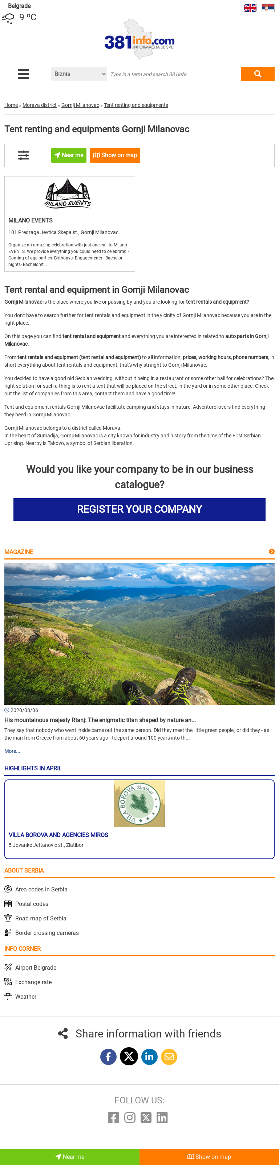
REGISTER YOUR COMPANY (139, 509)
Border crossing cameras (47, 932)
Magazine (18, 552)
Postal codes (31, 903)
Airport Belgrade (35, 967)
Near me (70, 1156)
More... (12, 751)
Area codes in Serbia (41, 889)
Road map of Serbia (40, 918)
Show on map (209, 1156)
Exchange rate (33, 982)
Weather (25, 996)
